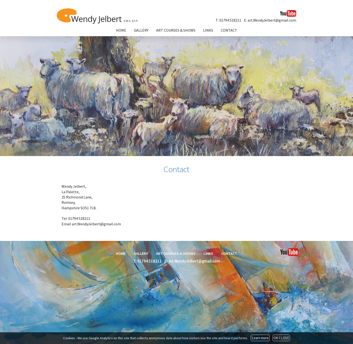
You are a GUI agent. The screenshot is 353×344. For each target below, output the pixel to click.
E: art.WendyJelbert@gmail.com (270, 20)
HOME (121, 30)
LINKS (208, 30)
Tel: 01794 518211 (76, 218)
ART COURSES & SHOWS (175, 30)
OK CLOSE (281, 338)
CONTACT (229, 30)
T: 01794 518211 (228, 20)
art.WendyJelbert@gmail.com (96, 224)
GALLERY (141, 30)
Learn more (260, 338)
